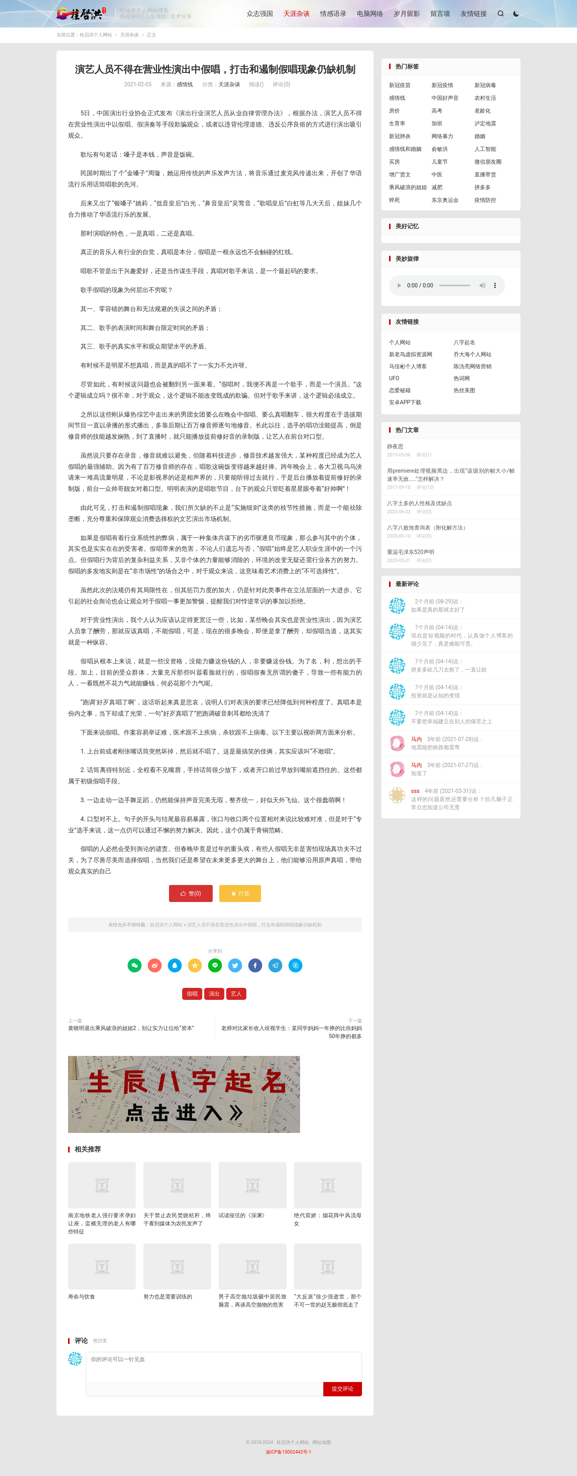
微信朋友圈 (488, 164)
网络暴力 (442, 138)
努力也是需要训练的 (167, 1298)
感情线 (185, 86)
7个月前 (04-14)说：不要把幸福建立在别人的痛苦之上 (440, 719)
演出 (214, 996)
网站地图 (321, 1444)
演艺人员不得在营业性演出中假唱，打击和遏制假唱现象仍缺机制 (215, 71)
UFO (394, 380)
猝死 (394, 202)
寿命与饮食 (81, 1298)
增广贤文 (400, 176)
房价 (394, 112)
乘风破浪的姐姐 (408, 189)
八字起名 (464, 344)
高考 (437, 112)
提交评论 (342, 1390)
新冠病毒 (485, 87)
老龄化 (483, 112)
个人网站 (400, 344)
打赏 (240, 895)
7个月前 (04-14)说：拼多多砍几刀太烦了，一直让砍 (438, 667)
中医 (437, 176)
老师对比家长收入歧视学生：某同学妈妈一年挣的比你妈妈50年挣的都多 (291, 1034)
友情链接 (473, 14)
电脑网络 (370, 14)
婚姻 (480, 138)
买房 (394, 164)
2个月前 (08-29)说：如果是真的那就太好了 (427, 608)
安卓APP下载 (405, 404)
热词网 (462, 380)
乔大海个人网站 (473, 356)
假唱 (192, 996)
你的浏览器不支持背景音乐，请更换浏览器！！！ (447, 287)
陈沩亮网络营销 (473, 368)
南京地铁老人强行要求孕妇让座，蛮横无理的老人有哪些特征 (102, 1225)
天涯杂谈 (296, 14)
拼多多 (483, 189)
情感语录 (333, 14)
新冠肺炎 (400, 138)
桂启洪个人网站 (83, 14)
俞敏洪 (440, 151)
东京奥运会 (445, 202)
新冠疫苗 (400, 87)
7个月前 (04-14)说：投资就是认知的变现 (426, 693)
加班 (437, 125)
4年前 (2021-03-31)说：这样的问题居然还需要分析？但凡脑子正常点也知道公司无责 (451, 800)
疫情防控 (485, 202)
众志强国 (259, 14)
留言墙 (440, 14)
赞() (191, 895)
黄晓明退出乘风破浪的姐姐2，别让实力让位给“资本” (131, 1030)
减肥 (437, 189)
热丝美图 (464, 392)
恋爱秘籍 (400, 392)
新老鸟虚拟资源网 (410, 356)
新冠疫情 (442, 87)
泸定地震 (485, 125)
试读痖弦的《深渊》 (243, 1217)
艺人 (236, 996)
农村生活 (485, 100)
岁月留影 (406, 14)
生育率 (397, 125)
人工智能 (485, 151)
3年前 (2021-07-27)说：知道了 (436, 771)
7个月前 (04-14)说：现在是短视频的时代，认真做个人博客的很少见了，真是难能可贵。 (451, 637)
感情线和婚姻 (405, 151)
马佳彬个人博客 (408, 368)
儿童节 (440, 164)
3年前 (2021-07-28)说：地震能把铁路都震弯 (436, 745)
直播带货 (485, 176)
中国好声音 (445, 100)
